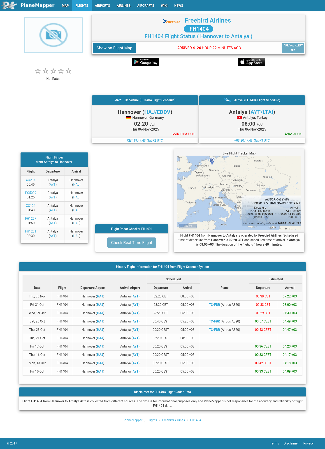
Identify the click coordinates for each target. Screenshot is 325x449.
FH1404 (198, 29)
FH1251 (30, 231)
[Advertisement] (198, 80)
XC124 (30, 205)
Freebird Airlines (208, 20)
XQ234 (30, 180)
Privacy (310, 443)
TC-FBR (214, 304)
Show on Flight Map (114, 48)
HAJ (76, 184)
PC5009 (30, 193)
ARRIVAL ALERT (293, 48)
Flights (152, 420)
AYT (53, 184)
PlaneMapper (133, 420)
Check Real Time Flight (131, 242)
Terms (277, 443)
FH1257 (30, 218)
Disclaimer (293, 443)
